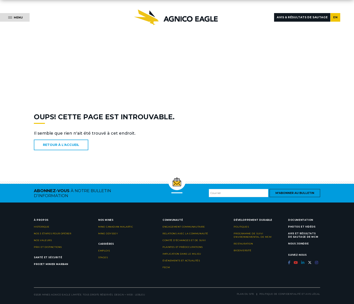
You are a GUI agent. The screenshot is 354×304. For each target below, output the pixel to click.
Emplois (104, 250)
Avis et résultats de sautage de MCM (303, 235)
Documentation (300, 220)
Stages (103, 257)
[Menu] (15, 17)
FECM (166, 267)
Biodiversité (242, 250)
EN (335, 17)
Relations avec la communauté (185, 233)
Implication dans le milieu (182, 253)
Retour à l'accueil (61, 145)
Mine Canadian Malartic (115, 226)
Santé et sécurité (48, 257)
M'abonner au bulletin (294, 193)
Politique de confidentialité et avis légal (289, 293)
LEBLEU (140, 294)
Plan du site (245, 293)
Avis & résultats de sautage (302, 17)
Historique (41, 226)
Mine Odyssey (108, 233)
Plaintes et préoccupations (183, 247)
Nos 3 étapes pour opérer (52, 233)
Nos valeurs (43, 240)
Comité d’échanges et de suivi (184, 240)
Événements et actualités (181, 260)
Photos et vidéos (302, 226)
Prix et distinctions (48, 247)
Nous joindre (298, 243)
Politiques (241, 226)
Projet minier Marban (51, 264)
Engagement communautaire (184, 226)
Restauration (243, 243)
